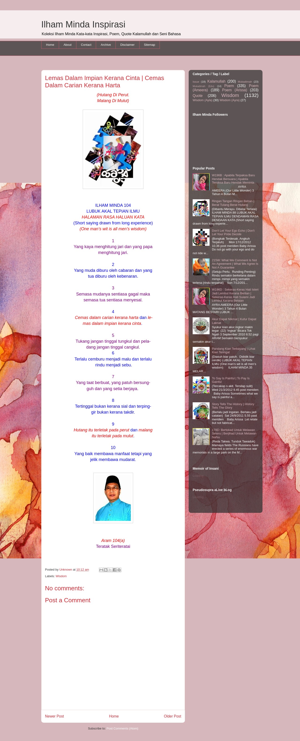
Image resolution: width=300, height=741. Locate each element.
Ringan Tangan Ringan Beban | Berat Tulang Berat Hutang (233, 203)
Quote (197, 96)
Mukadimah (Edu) (203, 86)
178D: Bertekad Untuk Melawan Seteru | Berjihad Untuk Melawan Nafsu (234, 433)
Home (50, 44)
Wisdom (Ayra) (230, 100)
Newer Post (54, 716)
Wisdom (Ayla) (202, 100)
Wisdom (61, 576)
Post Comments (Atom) (122, 728)
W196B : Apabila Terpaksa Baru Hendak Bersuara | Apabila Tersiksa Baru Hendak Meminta (233, 178)
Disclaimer (127, 44)
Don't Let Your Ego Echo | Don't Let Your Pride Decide (233, 232)
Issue (196, 81)
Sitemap (149, 44)
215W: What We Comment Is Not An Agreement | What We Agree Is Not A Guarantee (235, 263)
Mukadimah (245, 81)
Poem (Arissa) (234, 90)
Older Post (172, 716)
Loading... (199, 475)
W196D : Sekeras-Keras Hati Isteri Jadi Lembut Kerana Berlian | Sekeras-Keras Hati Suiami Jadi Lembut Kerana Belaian (235, 295)
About (67, 44)
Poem (229, 86)
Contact (86, 44)
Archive (106, 44)
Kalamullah (216, 81)
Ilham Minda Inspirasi (83, 24)
